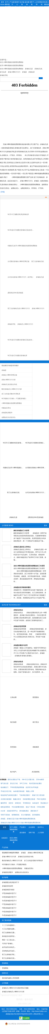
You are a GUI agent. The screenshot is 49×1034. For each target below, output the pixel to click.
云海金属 (13, 697)
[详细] (3, 192)
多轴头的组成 (18, 662)
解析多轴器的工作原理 (21, 530)
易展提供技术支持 (12, 1014)
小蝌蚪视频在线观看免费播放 (12, 403)
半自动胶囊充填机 (18, 807)
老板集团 (36, 747)
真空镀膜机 (36, 815)
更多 (45, 525)
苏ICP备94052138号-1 (26, 1014)
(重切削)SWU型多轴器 (15, 293)
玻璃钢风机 (15, 815)
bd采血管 (35, 803)
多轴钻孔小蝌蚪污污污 (25, 324)
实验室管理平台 (12, 811)
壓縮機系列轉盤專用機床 (10, 365)
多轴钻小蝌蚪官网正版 (9, 375)
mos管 (3, 811)
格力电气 (13, 772)
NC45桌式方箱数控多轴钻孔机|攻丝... (20, 340)
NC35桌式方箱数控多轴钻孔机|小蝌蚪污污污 (35, 443)
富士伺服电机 (26, 815)
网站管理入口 (38, 1014)
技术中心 (41, 827)
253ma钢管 (40, 779)
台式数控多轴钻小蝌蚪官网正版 (18, 261)
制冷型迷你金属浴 (35, 783)
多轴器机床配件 (7, 413)
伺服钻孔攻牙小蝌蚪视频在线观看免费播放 (22, 246)
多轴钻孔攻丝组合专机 (9, 384)
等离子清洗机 (5, 815)
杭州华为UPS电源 (32, 787)
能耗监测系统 (5, 807)
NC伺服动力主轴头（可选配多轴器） (14, 398)
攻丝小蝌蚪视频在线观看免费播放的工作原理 (29, 566)
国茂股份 (36, 697)
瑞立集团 (13, 722)
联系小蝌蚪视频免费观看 (13, 840)
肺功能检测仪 (24, 811)
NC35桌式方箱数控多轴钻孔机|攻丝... (20, 230)
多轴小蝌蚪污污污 (38, 308)
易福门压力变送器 (38, 795)
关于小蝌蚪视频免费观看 (13, 829)
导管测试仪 (27, 803)
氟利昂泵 (4, 803)
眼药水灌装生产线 (14, 779)
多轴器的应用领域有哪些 (22, 587)
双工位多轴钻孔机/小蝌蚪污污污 (19, 308)
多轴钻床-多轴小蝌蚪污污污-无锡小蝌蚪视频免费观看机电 (20, 823)
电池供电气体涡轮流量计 (9, 795)
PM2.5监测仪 (41, 799)
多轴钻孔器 (40, 277)
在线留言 (4, 838)
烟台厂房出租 (30, 807)
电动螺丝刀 (4, 787)
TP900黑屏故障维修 (17, 787)
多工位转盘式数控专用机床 (11, 394)
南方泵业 (36, 722)
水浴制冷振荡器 (6, 799)
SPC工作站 (24, 783)
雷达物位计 (44, 803)
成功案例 (23, 832)
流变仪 (11, 803)
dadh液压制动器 (18, 791)
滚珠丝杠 (18, 803)
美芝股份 (13, 747)
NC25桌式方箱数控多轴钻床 (17, 355)
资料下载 (32, 832)
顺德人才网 (30, 791)
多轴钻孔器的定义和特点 (22, 547)
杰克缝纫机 (36, 772)
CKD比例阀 (41, 807)
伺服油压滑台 (6, 408)
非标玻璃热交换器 (29, 799)
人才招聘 (41, 832)
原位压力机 (14, 783)
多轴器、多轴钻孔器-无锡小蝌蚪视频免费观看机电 (18, 819)
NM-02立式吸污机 (28, 779)
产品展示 (23, 827)
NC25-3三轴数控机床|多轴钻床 (18, 214)
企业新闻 (32, 827)
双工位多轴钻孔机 (37, 261)
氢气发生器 (4, 783)
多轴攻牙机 (11, 324)
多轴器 (4, 370)
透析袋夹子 (34, 811)
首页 (4, 827)
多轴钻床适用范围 (20, 626)
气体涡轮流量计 (24, 795)
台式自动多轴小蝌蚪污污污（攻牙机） (21, 277)
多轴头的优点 (18, 610)
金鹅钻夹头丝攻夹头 (9, 417)
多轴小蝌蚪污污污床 (9, 380)
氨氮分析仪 (17, 799)
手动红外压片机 (6, 791)
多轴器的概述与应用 (21, 645)
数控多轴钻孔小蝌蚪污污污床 (12, 389)
